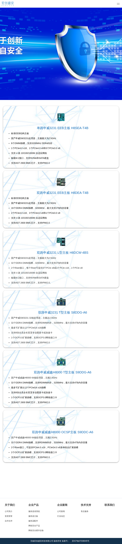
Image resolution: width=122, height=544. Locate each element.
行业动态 (61, 516)
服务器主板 (33, 516)
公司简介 (8, 511)
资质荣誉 (8, 516)
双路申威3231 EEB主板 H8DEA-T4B (62, 192)
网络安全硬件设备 (36, 530)
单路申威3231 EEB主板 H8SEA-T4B (62, 128)
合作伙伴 (8, 521)
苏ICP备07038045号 (80, 541)
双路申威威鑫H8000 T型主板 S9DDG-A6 (62, 372)
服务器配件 (33, 521)
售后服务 (84, 511)
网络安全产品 (34, 526)
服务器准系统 (34, 511)
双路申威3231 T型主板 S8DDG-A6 (62, 312)
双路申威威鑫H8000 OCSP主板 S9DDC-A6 (62, 432)
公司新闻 (61, 511)
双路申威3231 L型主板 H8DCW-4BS (62, 252)
